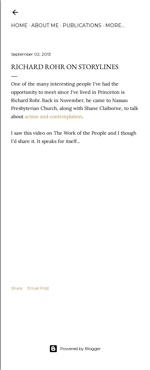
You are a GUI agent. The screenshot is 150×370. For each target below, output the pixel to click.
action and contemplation (53, 116)
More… (115, 25)
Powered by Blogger (75, 349)
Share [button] (16, 288)
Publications (82, 25)
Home (19, 25)
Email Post (38, 288)
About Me (45, 25)
